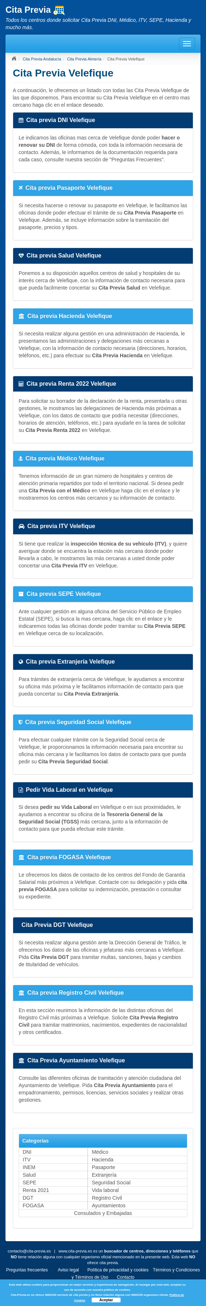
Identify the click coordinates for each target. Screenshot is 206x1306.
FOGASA (33, 1205)
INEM (29, 1167)
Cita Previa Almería (84, 59)
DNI (27, 1152)
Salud (29, 1175)
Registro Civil (107, 1198)
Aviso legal (68, 1269)
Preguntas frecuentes (27, 1269)
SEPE (29, 1182)
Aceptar (106, 1300)
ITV (27, 1160)
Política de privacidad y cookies (117, 1269)
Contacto (125, 1277)
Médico (100, 1152)
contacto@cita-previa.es (29, 1251)
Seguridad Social (111, 1182)
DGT (28, 1198)
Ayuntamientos (108, 1205)
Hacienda (102, 1160)
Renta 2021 (36, 1190)
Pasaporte (103, 1167)
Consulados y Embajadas (103, 1213)
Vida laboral (105, 1190)
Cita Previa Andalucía (42, 59)
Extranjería (104, 1175)
